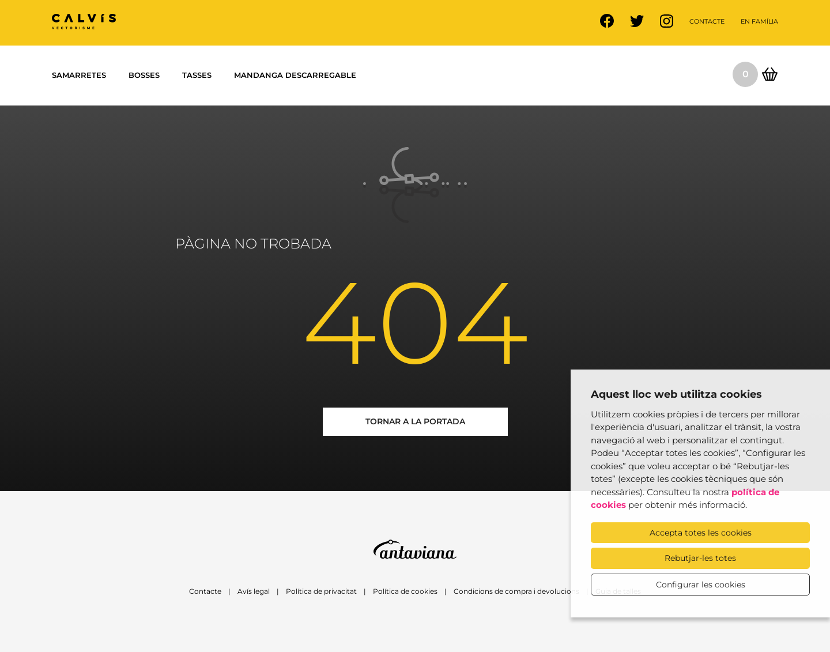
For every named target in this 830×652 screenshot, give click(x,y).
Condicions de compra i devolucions (516, 591)
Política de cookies (405, 591)
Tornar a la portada (415, 421)
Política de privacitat (321, 591)
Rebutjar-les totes (700, 558)
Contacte (707, 21)
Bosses (144, 75)
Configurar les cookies (700, 584)
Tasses (197, 75)
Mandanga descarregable (295, 75)
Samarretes (79, 75)
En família (759, 21)
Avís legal (253, 591)
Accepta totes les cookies (701, 532)
